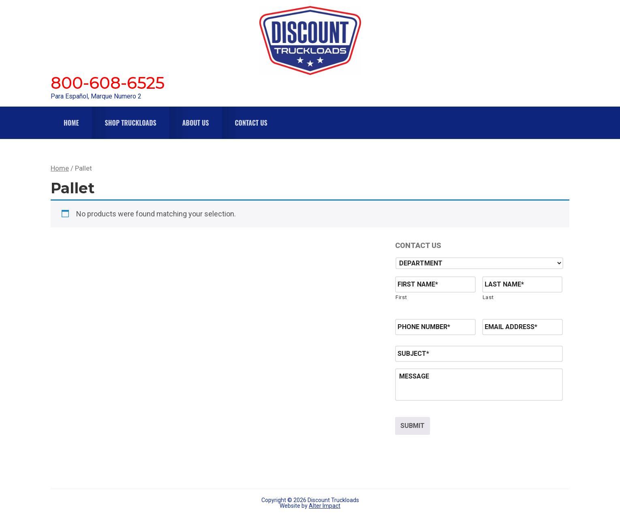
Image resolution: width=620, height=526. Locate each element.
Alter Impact (324, 504)
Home (60, 168)
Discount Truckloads (310, 40)
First (401, 297)
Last (488, 297)
